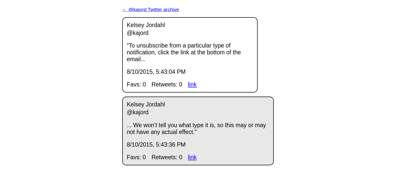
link (192, 84)
